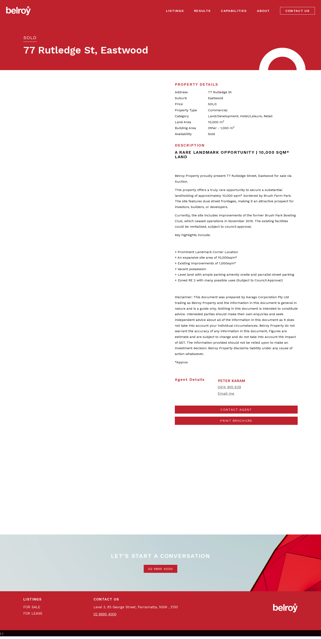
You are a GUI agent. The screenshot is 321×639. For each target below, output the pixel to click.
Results (202, 11)
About (263, 11)
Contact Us (297, 11)
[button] (236, 421)
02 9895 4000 (160, 569)
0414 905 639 (229, 387)
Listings (175, 11)
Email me (226, 393)
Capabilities (234, 11)
